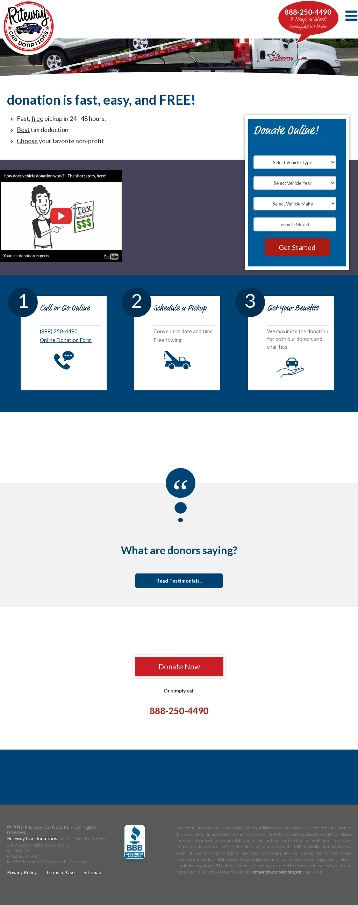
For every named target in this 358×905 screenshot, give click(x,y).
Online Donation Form (66, 340)
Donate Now (179, 666)
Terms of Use (60, 872)
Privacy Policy (22, 872)
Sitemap (92, 872)
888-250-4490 (308, 12)
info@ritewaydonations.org (277, 872)
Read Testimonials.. (179, 581)
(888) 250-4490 (59, 331)
